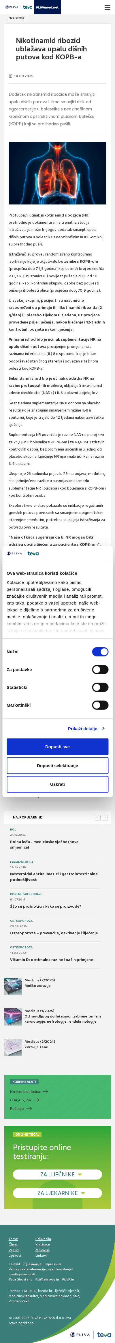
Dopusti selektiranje (57, 765)
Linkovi (41, 1255)
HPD (33, 1291)
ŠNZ (76, 1296)
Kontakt (14, 1264)
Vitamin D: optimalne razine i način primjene (51, 959)
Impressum (53, 1264)
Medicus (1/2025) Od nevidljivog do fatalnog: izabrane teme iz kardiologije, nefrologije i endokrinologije (52, 1017)
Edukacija (43, 1239)
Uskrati (57, 784)
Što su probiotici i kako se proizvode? (45, 906)
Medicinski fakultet (23, 1296)
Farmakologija (21, 862)
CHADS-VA (20, 1100)
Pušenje (17, 1108)
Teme (13, 1239)
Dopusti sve (57, 746)
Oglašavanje (32, 1264)
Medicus (42, 1250)
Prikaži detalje (82, 728)
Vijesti (14, 1250)
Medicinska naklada (55, 1296)
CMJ (25, 1291)
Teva (12, 1279)
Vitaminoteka (19, 1301)
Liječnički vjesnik (66, 1291)
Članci (13, 1244)
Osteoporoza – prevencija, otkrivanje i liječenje (54, 933)
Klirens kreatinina (25, 1091)
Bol (13, 829)
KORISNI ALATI (24, 1082)
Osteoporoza (21, 921)
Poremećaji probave (26, 894)
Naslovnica (16, 18)
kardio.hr (45, 1291)
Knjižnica (42, 1244)
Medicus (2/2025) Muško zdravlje (29, 986)
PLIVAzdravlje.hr (47, 1279)
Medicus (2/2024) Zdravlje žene (29, 1047)
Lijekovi (15, 1255)
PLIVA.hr (68, 1279)
